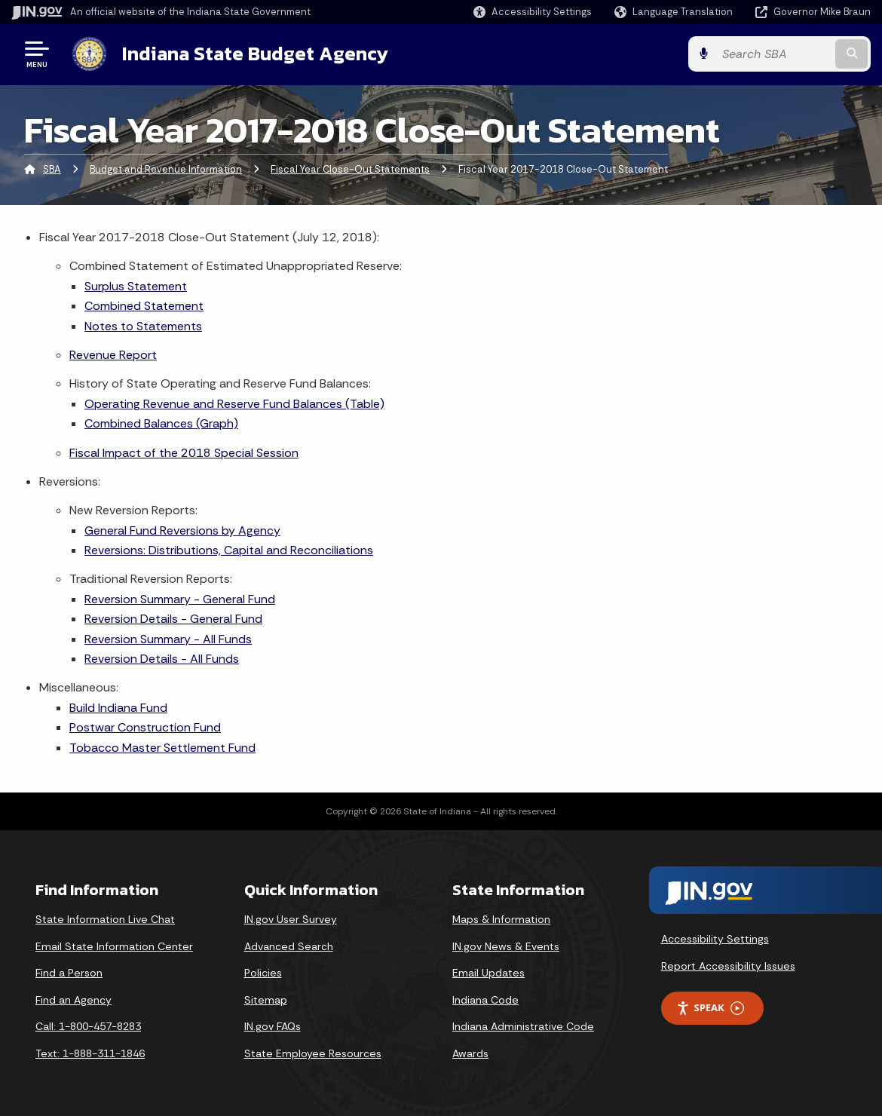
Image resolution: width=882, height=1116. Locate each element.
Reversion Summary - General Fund (179, 599)
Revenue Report (113, 355)
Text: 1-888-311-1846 (90, 1053)
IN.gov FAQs (272, 1026)
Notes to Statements (143, 326)
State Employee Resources (312, 1053)
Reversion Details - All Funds (161, 659)
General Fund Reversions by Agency (182, 530)
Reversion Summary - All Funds (168, 639)
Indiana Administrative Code (523, 1026)
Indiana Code (485, 1000)
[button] (532, 12)
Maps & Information (501, 919)
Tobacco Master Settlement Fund (162, 748)
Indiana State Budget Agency (255, 53)
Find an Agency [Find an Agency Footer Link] (73, 1000)
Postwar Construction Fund (145, 727)
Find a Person (69, 973)
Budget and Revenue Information (166, 169)
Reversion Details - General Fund (173, 619)
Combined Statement (144, 306)
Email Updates (488, 973)
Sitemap (265, 1000)
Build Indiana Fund (118, 708)
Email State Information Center (114, 946)
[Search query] (773, 54)
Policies (263, 973)
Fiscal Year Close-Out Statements (350, 169)
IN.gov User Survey (290, 919)
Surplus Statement (135, 286)
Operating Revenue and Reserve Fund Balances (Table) (234, 404)
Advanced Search (288, 946)
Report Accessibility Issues (728, 966)
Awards (470, 1053)
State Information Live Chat (105, 919)
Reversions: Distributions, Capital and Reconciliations (228, 550)
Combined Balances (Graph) (161, 423)
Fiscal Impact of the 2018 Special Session (184, 453)
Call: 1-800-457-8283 (88, 1026)
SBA (52, 169)
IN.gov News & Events (505, 946)
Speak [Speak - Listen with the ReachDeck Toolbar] (710, 1008)
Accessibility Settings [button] (715, 939)
